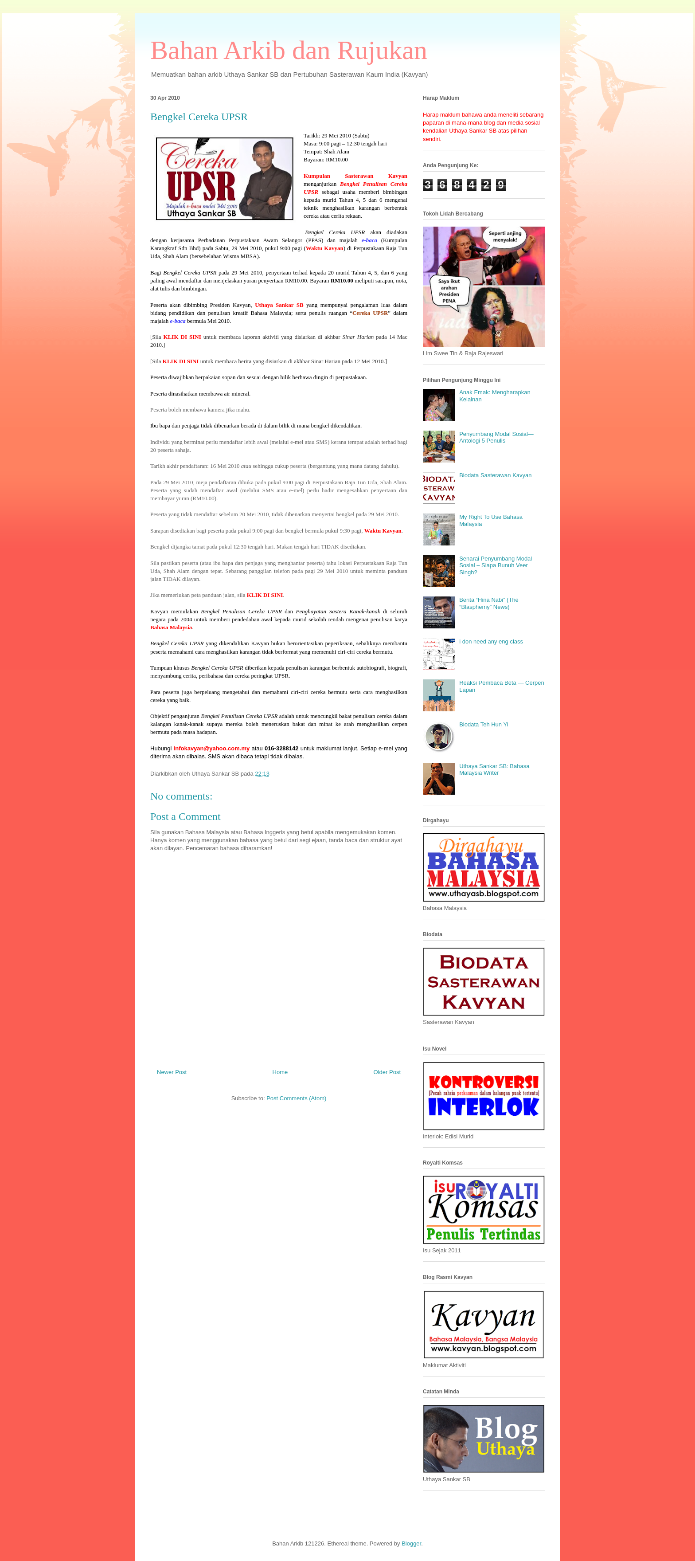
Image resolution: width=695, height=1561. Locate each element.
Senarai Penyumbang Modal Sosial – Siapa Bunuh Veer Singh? (495, 565)
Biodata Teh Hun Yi (483, 724)
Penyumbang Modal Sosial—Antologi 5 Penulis (496, 437)
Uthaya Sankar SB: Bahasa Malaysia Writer (494, 770)
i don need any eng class (491, 641)
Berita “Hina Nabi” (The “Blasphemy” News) (489, 603)
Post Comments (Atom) (296, 1098)
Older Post (387, 1072)
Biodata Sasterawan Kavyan (495, 475)
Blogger (411, 1543)
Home (280, 1072)
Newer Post (172, 1072)
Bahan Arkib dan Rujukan (288, 50)
